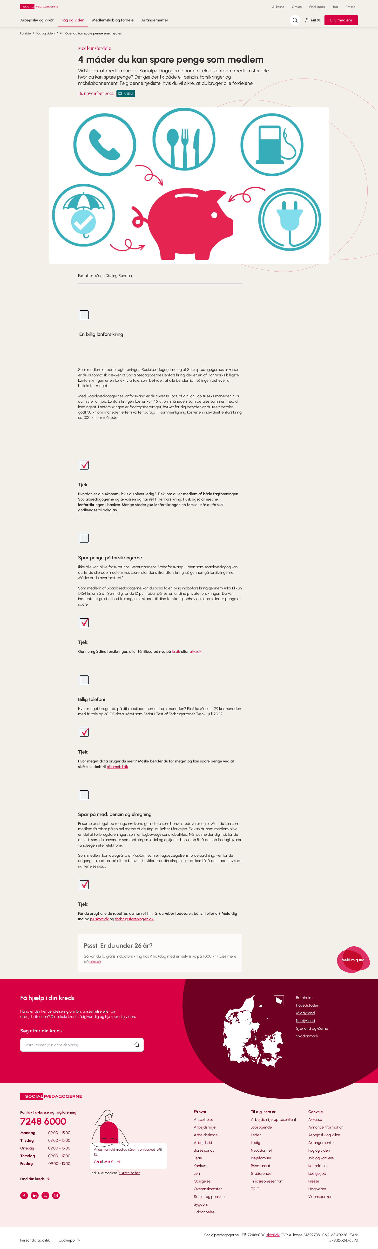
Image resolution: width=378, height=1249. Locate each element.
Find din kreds (35, 1178)
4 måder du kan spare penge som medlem (91, 33)
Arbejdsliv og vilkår (37, 20)
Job (335, 7)
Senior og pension (209, 1196)
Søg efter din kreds (41, 1031)
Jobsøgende (261, 1127)
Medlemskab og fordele (113, 20)
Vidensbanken (320, 1196)
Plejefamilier (261, 1158)
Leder (256, 1135)
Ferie (198, 1158)
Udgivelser (317, 1189)
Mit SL (312, 20)
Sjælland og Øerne (312, 1028)
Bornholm (304, 997)
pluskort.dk (99, 919)
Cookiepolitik (69, 1240)
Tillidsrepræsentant (267, 1181)
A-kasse (278, 7)
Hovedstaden (307, 1005)
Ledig (255, 1142)
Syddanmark (307, 1036)
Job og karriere (321, 1158)
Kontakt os (317, 1165)
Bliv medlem (341, 20)
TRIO (255, 1189)
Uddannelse (204, 1212)
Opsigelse (202, 1181)
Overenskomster (208, 1189)
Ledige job (317, 1173)
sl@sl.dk (273, 1235)
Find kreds (317, 7)
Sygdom (201, 1204)
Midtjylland (305, 1013)
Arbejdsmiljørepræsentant (273, 1119)
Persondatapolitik (35, 1240)
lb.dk (176, 651)
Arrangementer (154, 20)
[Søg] (295, 20)
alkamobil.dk (117, 766)
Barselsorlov (204, 1150)
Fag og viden (73, 20)
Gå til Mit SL (107, 1161)
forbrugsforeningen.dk (134, 919)
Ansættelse (203, 1119)
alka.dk (196, 651)
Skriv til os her (129, 1173)
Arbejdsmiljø (205, 1127)
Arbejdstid (203, 1142)
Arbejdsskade (206, 1135)
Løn (197, 1173)
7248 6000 (43, 1121)
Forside (25, 33)
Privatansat (260, 1165)
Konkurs (200, 1165)
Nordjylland (305, 1020)
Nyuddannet (261, 1150)
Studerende (261, 1173)
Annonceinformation (326, 1127)
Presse (350, 7)
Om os (297, 7)
